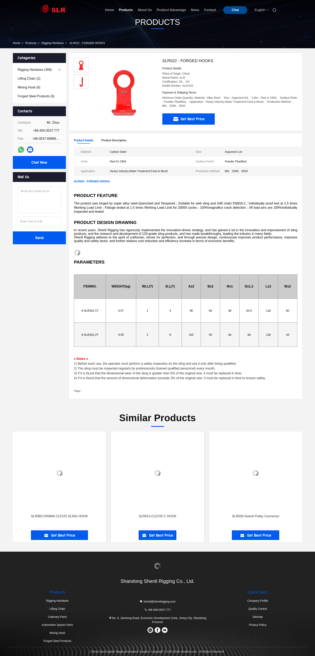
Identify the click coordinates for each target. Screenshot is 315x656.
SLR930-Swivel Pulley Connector (255, 516)
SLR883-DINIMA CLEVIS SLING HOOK (59, 516)
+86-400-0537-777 (157, 609)
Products (126, 10)
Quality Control (257, 608)
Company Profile (257, 600)
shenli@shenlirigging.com (157, 601)
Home (109, 10)
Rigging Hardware (53, 43)
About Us (145, 10)
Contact (210, 10)
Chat (235, 10)
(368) (35, 69)
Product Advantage (171, 10)
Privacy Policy (257, 624)
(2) (29, 78)
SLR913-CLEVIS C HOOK (157, 516)
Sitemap (258, 616)
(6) (29, 87)
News (195, 10)
